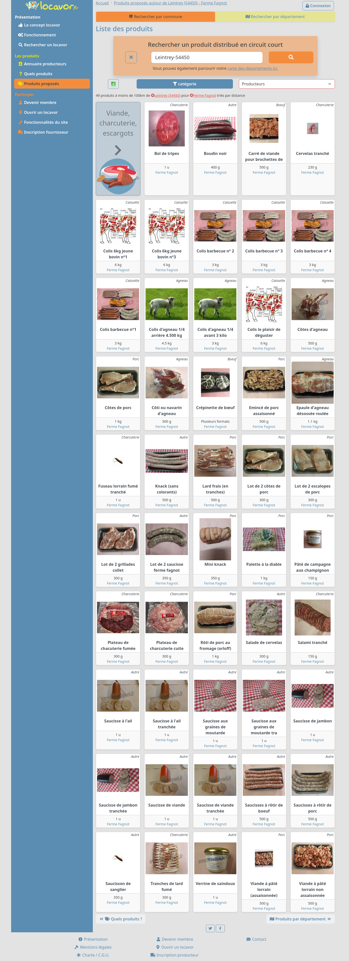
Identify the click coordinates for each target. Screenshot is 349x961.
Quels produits (35, 73)
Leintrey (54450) (165, 95)
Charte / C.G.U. (92, 955)
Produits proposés (38, 83)
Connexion (318, 5)
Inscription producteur (174, 955)
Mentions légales (93, 947)
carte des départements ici (252, 68)
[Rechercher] (291, 57)
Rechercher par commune (155, 16)
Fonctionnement (37, 35)
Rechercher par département (275, 16)
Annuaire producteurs (42, 64)
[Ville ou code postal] (207, 57)
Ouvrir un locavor (38, 112)
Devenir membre (37, 102)
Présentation (93, 939)
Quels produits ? (120, 919)
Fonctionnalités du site (43, 122)
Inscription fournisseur (43, 132)
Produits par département (301, 919)
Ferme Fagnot (203, 95)
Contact (256, 939)
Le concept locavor (39, 25)
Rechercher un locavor (42, 45)
